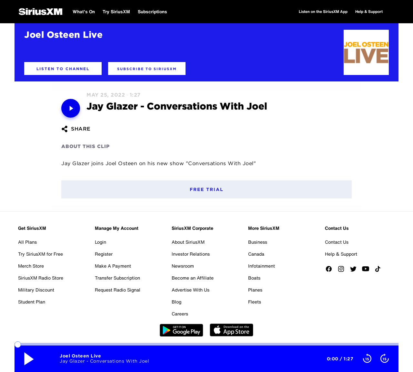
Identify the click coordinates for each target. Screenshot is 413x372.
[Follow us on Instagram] (343, 271)
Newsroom (183, 265)
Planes (255, 289)
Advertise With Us (190, 289)
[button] (63, 68)
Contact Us (336, 242)
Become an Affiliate (193, 277)
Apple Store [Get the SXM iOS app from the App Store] (231, 330)
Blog (176, 301)
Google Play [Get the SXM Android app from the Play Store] (181, 330)
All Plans (27, 242)
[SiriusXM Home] (40, 12)
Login (100, 242)
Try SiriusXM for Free (40, 253)
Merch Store (31, 265)
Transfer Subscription (117, 277)
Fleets (254, 301)
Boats (254, 277)
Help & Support (341, 253)
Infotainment (261, 265)
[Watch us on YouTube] (368, 271)
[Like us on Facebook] (331, 271)
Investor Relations (191, 253)
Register (104, 253)
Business (257, 242)
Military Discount (36, 289)
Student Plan (31, 301)
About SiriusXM (188, 242)
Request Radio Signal (117, 289)
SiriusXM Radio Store (40, 277)
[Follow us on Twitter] (355, 271)
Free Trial (207, 189)
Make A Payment (113, 265)
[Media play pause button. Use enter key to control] (70, 108)
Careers (180, 313)
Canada (256, 253)
